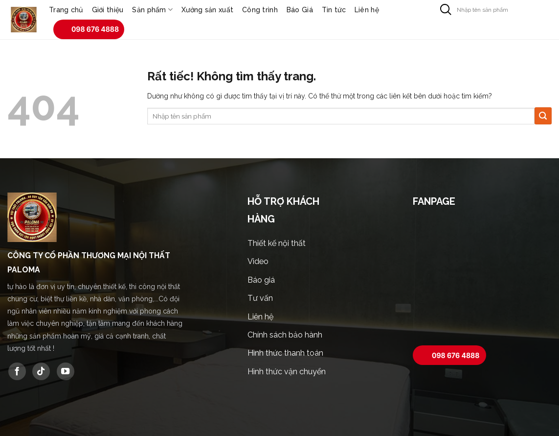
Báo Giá (300, 10)
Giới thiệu (108, 10)
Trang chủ (66, 10)
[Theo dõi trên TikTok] (41, 371)
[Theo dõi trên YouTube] (65, 371)
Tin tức (334, 10)
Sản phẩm (152, 9)
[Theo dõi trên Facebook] (17, 371)
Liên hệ (367, 10)
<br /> (482, 278)
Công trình (260, 10)
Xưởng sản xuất (207, 10)
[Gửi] (445, 9)
